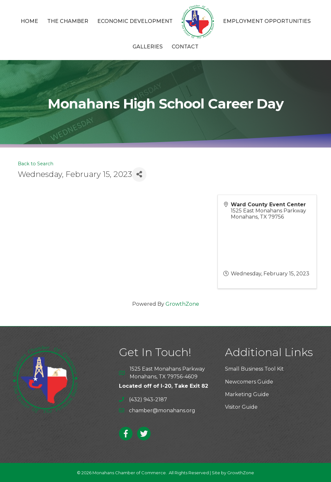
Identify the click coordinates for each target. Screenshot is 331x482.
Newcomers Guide (249, 382)
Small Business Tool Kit (254, 369)
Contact (185, 47)
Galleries (148, 47)
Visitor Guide (241, 407)
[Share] (139, 174)
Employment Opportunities (267, 21)
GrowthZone (182, 304)
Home (29, 21)
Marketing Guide (247, 394)
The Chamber (67, 21)
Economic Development (135, 21)
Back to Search (35, 164)
